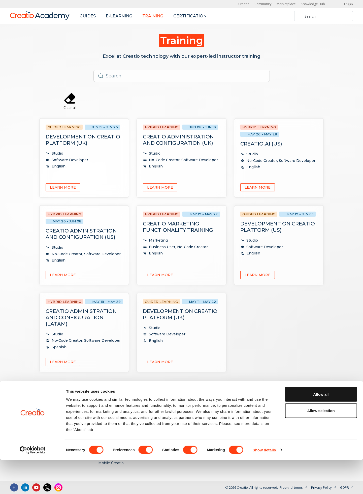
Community (263, 4)
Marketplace (286, 4)
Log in (348, 4)
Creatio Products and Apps (121, 407)
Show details (264, 484)
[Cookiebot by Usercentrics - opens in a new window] (33, 484)
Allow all (321, 428)
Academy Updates (329, 407)
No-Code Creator (270, 407)
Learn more (63, 187)
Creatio (243, 4)
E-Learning (197, 407)
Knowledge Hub (313, 4)
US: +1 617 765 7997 (35, 408)
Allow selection (321, 445)
